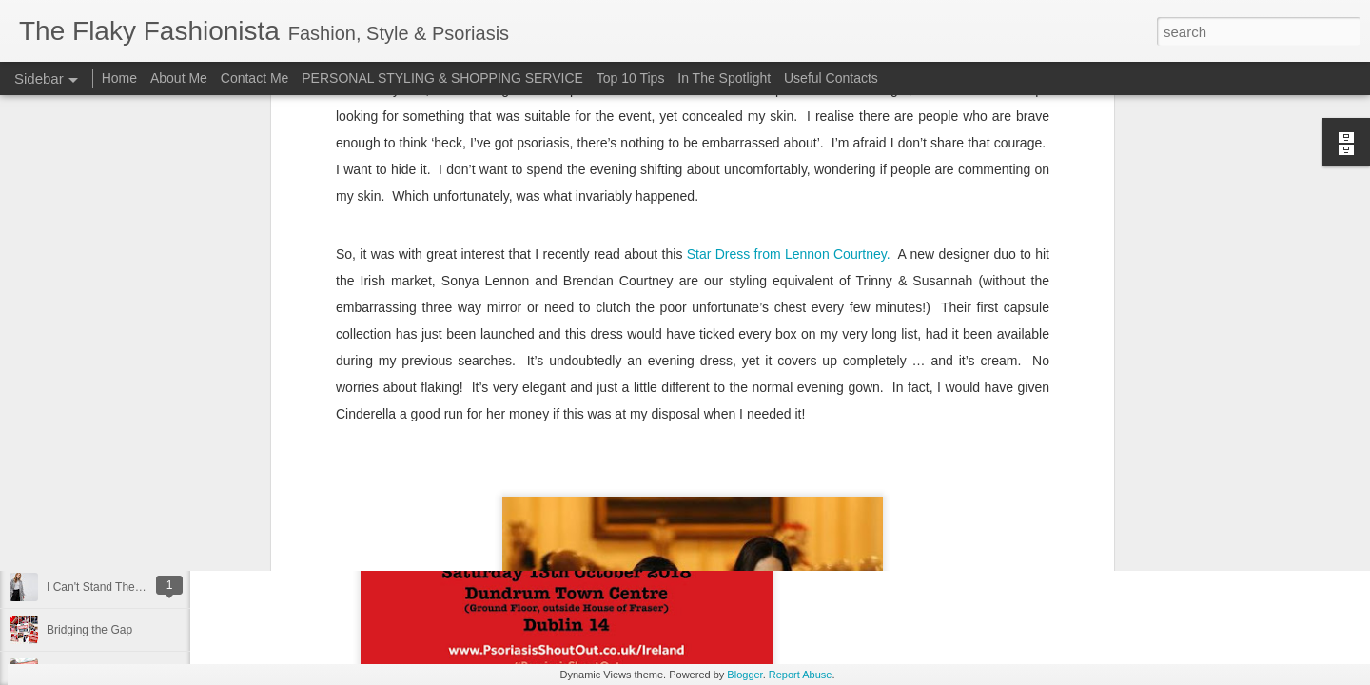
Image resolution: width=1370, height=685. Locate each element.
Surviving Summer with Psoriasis (130, 501)
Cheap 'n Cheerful (92, 544)
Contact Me (255, 78)
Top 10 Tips (633, 78)
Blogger (744, 674)
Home (119, 78)
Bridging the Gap (89, 629)
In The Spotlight (724, 78)
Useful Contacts (831, 78)
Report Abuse (800, 674)
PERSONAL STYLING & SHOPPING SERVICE (442, 78)
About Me (178, 78)
